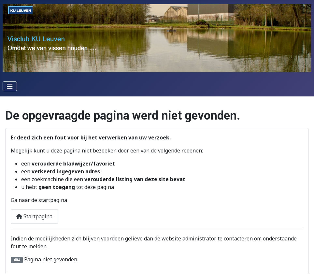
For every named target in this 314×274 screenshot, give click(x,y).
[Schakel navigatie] (10, 86)
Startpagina (34, 216)
